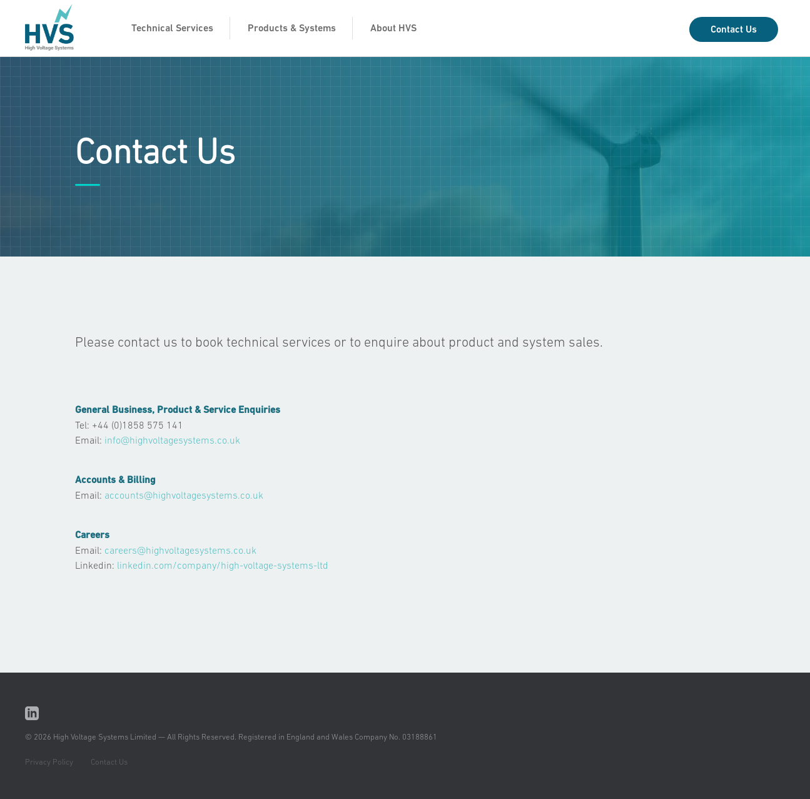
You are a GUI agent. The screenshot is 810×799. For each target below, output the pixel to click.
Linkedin (32, 713)
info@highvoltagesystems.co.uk (172, 439)
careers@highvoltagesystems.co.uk (180, 550)
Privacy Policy (49, 761)
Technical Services (172, 28)
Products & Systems (292, 28)
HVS (56, 30)
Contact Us (734, 29)
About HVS (393, 28)
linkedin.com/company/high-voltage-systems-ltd (222, 565)
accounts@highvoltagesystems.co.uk (183, 495)
